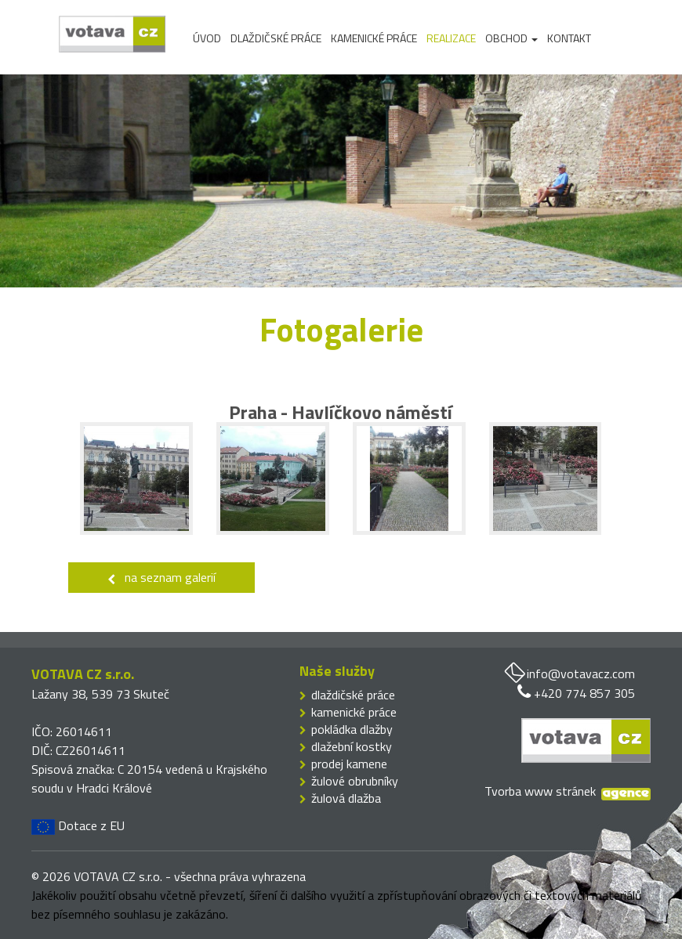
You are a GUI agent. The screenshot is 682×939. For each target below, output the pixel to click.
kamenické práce (354, 711)
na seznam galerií (161, 577)
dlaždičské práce (353, 694)
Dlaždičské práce (275, 38)
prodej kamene (349, 763)
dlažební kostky (351, 746)
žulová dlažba (346, 798)
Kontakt (569, 38)
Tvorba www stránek (540, 791)
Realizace (451, 38)
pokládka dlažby (352, 729)
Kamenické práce (374, 38)
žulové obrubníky (354, 780)
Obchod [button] (511, 38)
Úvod (207, 38)
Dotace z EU (78, 825)
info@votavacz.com (581, 673)
